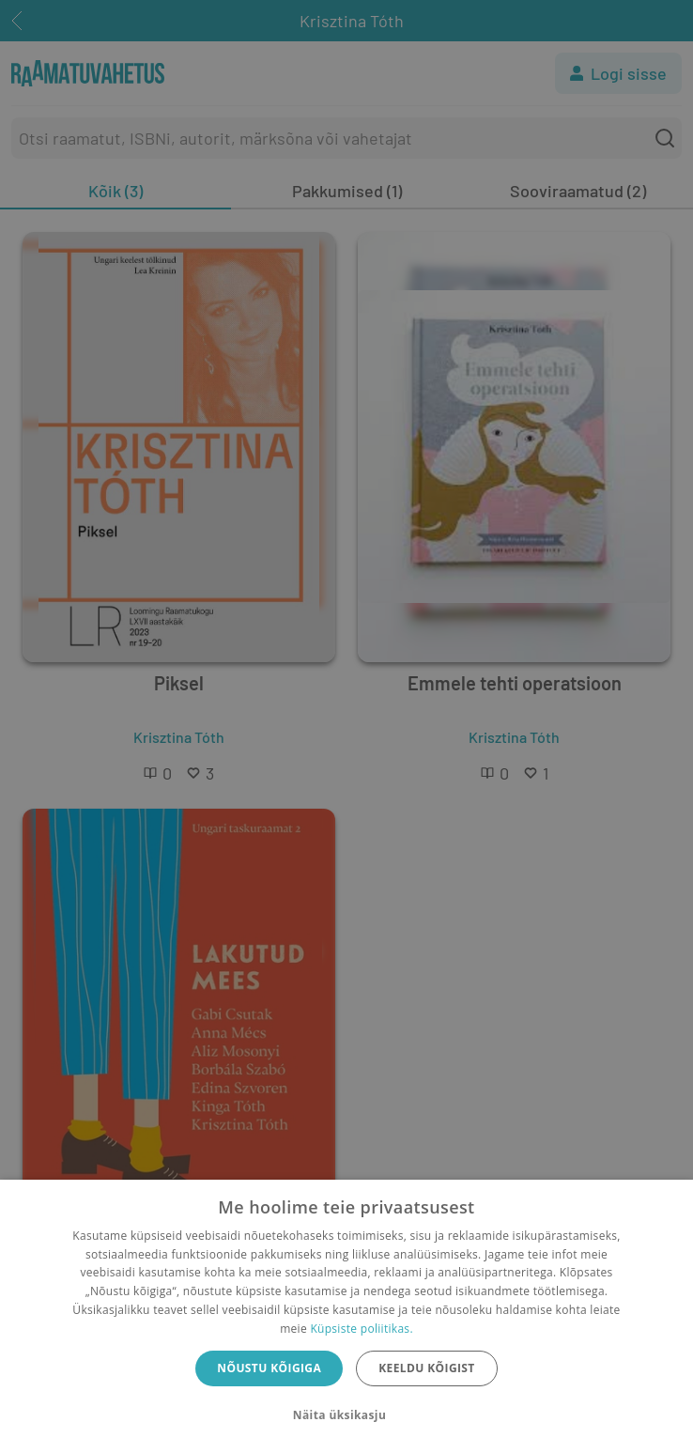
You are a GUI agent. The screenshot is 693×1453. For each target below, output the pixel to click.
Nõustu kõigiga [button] (269, 1368)
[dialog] (346, 1316)
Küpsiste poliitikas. (361, 1329)
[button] (346, 1415)
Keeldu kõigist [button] (426, 1368)
